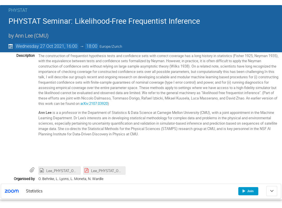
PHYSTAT (18, 10)
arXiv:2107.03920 (94, 103)
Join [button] (248, 191)
